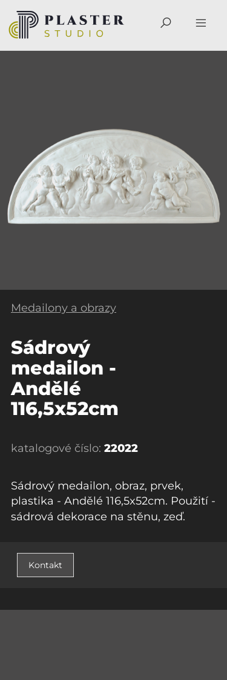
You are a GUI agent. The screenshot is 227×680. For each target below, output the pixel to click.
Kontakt (45, 565)
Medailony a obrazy (63, 308)
